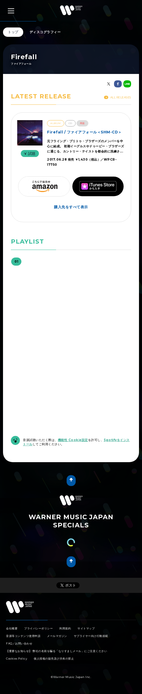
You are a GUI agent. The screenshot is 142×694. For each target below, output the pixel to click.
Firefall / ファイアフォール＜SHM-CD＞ (84, 132)
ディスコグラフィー (45, 32)
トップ (13, 32)
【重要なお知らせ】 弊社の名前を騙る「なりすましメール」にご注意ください (56, 651)
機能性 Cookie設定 (73, 440)
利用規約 (65, 628)
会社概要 (11, 628)
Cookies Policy (16, 658)
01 (16, 262)
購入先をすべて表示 (71, 207)
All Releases (117, 97)
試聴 (29, 153)
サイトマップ (86, 628)
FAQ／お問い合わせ (19, 643)
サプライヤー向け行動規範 (91, 636)
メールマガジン (57, 636)
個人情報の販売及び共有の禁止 (54, 658)
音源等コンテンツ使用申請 (23, 636)
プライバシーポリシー (38, 628)
